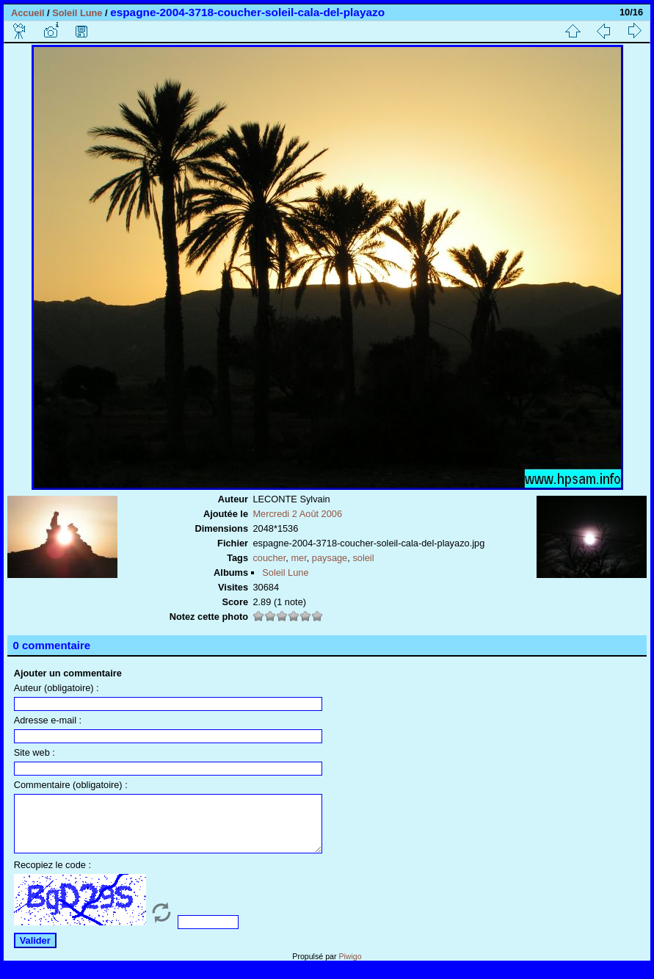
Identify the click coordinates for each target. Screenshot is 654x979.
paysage (329, 557)
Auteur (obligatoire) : (56, 687)
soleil (363, 557)
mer (298, 557)
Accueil (28, 12)
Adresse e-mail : (47, 720)
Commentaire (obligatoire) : (71, 784)
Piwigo (349, 967)
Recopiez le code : (52, 875)
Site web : (34, 752)
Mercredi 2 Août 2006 (297, 513)
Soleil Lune (77, 12)
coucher (269, 557)
